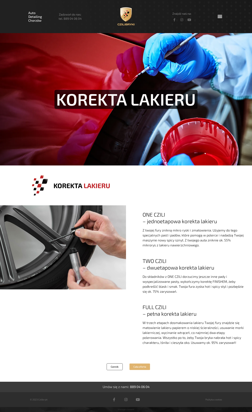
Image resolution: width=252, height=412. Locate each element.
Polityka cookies (213, 399)
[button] (220, 16)
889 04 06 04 (73, 18)
